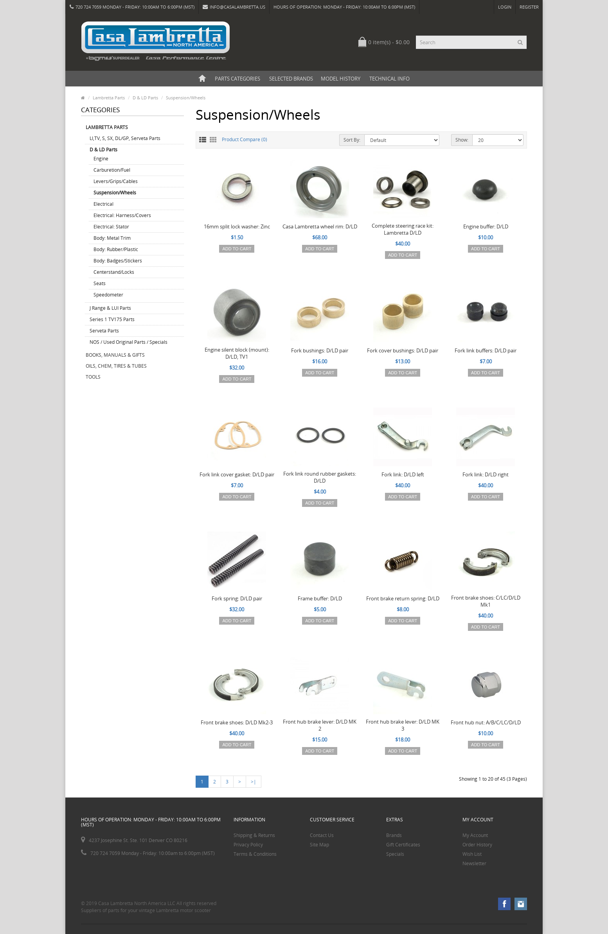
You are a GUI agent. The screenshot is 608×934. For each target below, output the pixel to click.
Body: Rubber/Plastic (116, 249)
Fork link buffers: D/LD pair (485, 350)
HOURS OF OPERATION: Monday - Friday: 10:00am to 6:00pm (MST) (344, 7)
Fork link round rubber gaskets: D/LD (319, 477)
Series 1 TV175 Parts (112, 319)
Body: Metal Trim (112, 238)
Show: (461, 140)
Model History (340, 78)
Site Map (319, 844)
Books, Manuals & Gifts (115, 355)
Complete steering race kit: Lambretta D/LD (403, 229)
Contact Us (322, 835)
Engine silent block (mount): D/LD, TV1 (237, 353)
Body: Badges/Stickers (118, 260)
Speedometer (108, 294)
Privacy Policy (248, 844)
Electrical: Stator (111, 226)
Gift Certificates (403, 844)
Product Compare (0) (244, 139)
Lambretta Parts (109, 98)
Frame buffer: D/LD (320, 598)
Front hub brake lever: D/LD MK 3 (402, 725)
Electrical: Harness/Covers (122, 215)
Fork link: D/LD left (402, 474)
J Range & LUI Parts (110, 308)
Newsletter (474, 863)
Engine (101, 158)
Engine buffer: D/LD (485, 226)
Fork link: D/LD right (485, 474)
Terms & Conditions (255, 854)
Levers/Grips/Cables (116, 181)
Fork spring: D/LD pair (237, 598)
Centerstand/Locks (114, 272)
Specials (395, 854)
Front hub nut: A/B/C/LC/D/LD (486, 722)
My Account (475, 835)
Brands (394, 835)
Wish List (472, 854)
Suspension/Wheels (185, 98)
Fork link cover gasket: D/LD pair (237, 474)
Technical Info (389, 78)
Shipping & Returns (254, 835)
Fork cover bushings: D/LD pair (402, 350)
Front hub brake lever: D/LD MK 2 (319, 725)
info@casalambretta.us (234, 7)
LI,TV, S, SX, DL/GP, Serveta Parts (125, 138)
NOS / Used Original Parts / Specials (128, 342)
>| (253, 781)
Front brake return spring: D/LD (402, 598)
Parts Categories (237, 78)
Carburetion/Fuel (112, 170)
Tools (93, 377)
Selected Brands (291, 78)
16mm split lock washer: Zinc (237, 226)
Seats (100, 283)
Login (504, 7)
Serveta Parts (104, 330)
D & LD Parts (145, 98)
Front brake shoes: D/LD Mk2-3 (237, 722)
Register (529, 7)
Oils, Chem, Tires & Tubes (116, 366)
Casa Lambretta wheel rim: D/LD (319, 226)
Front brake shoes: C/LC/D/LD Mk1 (485, 601)
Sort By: (352, 140)
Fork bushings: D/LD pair (319, 350)
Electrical (103, 204)
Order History (477, 844)
